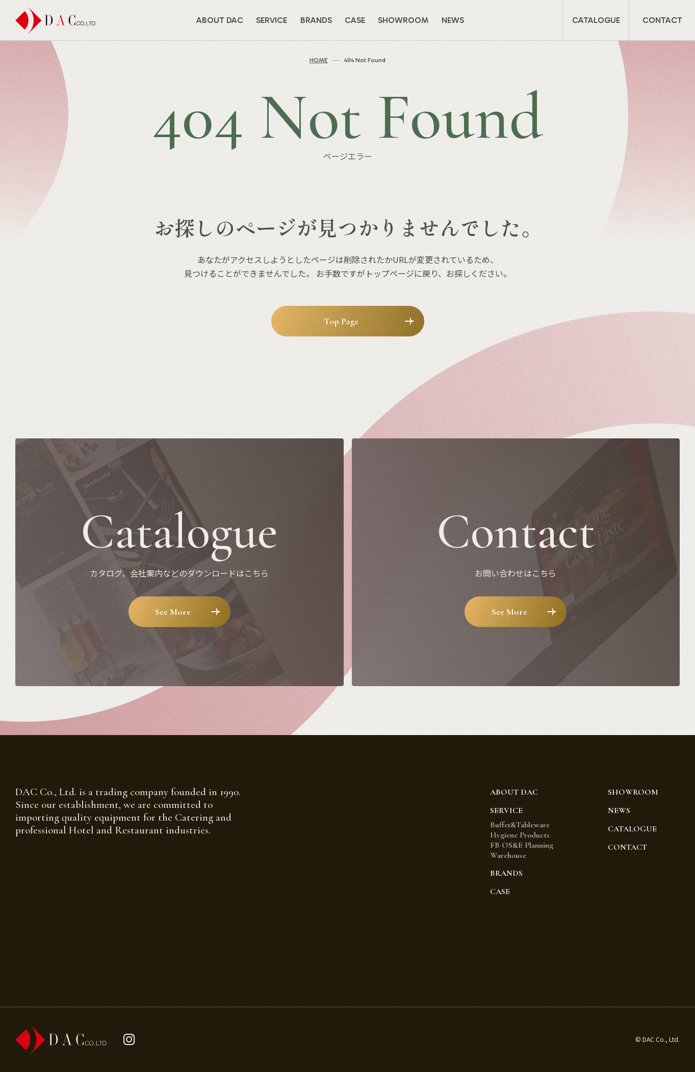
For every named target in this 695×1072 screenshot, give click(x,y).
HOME (319, 60)
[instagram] (129, 1039)
